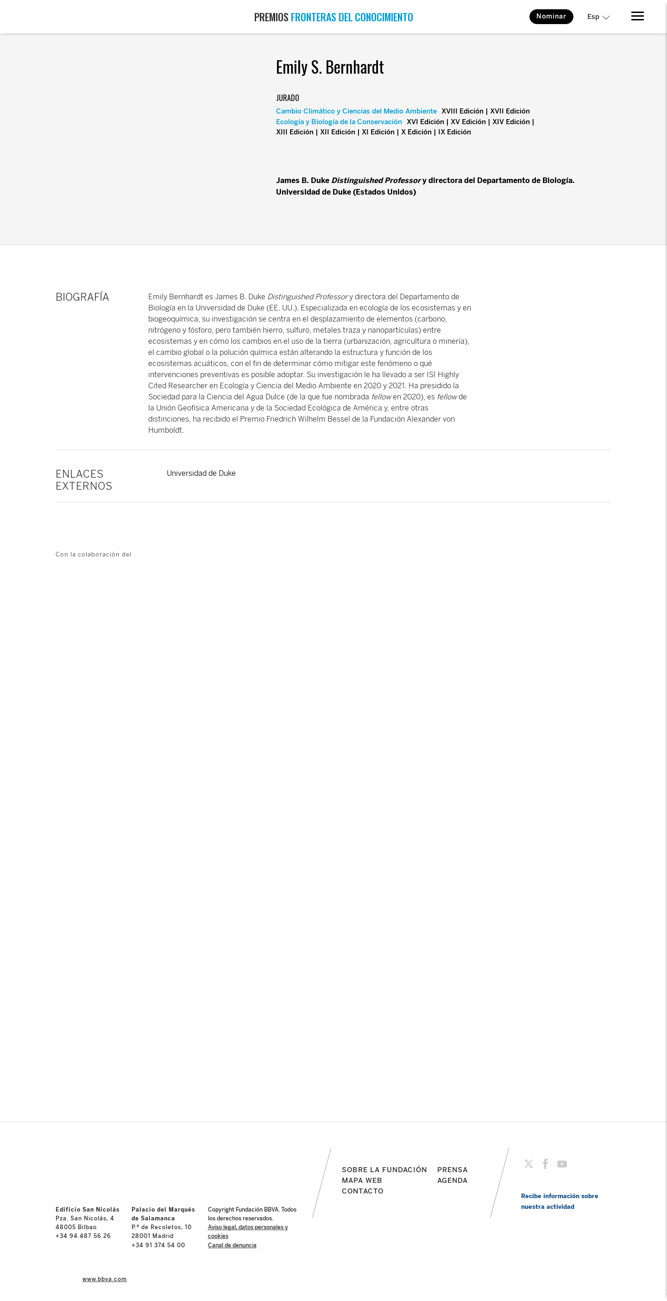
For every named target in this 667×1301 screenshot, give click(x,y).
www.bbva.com (104, 1279)
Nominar (551, 16)
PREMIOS (333, 16)
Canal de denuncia (232, 1245)
